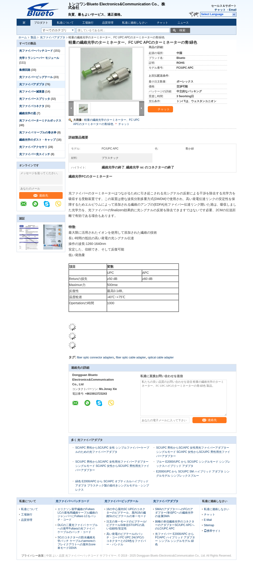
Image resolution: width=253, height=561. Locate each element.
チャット (220, 9)
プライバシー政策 (32, 555)
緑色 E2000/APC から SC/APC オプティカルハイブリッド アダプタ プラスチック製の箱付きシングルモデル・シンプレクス (112, 485)
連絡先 (40, 195)
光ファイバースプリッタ (34, 98)
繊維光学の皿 (27, 113)
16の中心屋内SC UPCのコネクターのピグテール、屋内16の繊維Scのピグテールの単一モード (126, 512)
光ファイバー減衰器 (31, 91)
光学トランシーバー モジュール (39, 58)
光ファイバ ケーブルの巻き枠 (37, 132)
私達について (65, 22)
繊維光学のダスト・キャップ (37, 139)
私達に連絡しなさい (134, 22)
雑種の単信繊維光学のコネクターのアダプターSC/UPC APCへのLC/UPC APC (175, 525)
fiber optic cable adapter (131, 357)
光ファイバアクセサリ (33, 147)
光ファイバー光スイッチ (34, 154)
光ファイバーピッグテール (36, 77)
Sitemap (209, 525)
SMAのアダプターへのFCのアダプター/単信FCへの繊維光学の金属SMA (174, 512)
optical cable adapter (161, 357)
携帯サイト (212, 530)
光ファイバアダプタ (52, 37)
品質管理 (107, 22)
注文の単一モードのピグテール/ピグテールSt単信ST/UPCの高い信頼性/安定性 (126, 525)
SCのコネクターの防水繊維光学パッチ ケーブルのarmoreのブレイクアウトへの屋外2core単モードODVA (76, 543)
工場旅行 (88, 22)
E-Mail (208, 520)
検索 (182, 30)
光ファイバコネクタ (31, 106)
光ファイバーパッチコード (36, 50)
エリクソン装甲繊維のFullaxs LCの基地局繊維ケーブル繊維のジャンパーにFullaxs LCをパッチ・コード (78, 514)
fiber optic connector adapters (95, 357)
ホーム (22, 37)
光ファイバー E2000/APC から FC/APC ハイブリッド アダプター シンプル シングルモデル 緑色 (175, 539)
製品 (33, 37)
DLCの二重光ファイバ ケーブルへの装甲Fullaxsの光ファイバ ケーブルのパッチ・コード (78, 528)
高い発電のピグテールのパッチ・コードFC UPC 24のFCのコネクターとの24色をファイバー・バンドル (126, 539)
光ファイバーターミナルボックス (40, 120)
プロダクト (41, 22)
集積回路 (24, 69)
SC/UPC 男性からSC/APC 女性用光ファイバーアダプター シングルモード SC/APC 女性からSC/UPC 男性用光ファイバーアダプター (193, 452)
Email (232, 9)
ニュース (183, 22)
